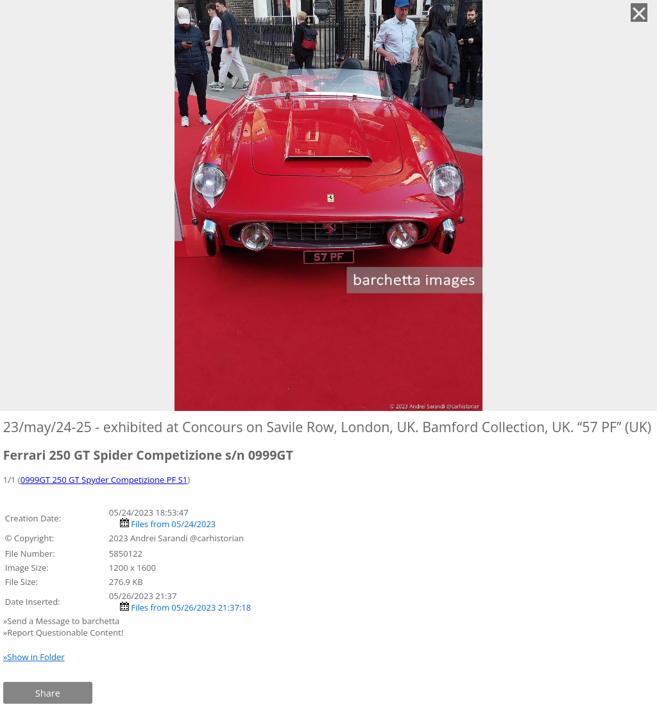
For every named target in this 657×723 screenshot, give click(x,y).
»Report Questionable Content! (63, 632)
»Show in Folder (34, 657)
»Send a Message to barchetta (62, 621)
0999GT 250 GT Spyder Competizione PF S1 (104, 479)
